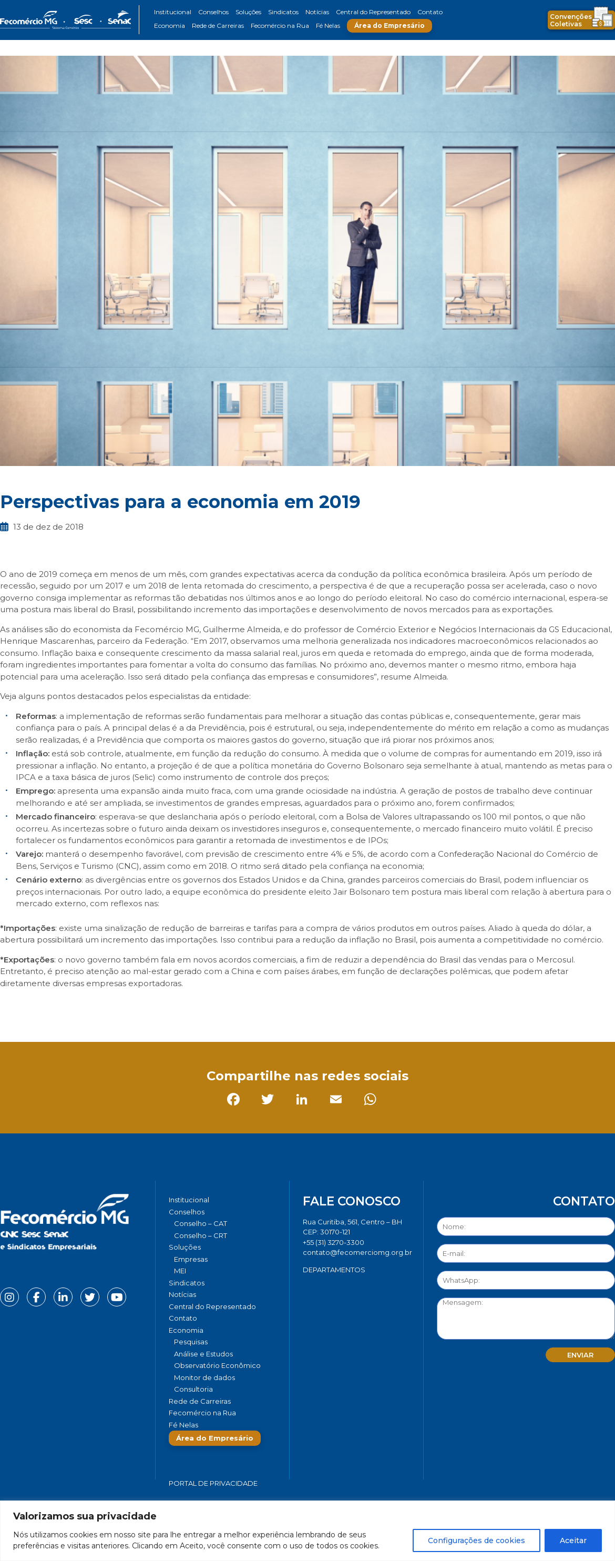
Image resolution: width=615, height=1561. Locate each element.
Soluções (248, 12)
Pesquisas (191, 1341)
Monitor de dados (204, 1377)
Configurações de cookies (476, 1540)
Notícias (317, 12)
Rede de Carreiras (218, 25)
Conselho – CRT (200, 1235)
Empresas (191, 1259)
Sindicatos (283, 12)
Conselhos (213, 12)
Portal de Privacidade (213, 1483)
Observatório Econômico (217, 1365)
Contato (430, 12)
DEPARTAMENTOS (334, 1269)
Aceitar (573, 1540)
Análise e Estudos (203, 1354)
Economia (169, 25)
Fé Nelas (328, 25)
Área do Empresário (389, 25)
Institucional (172, 12)
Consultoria (193, 1389)
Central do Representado (373, 12)
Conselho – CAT (200, 1223)
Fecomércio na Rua (280, 25)
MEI (180, 1270)
